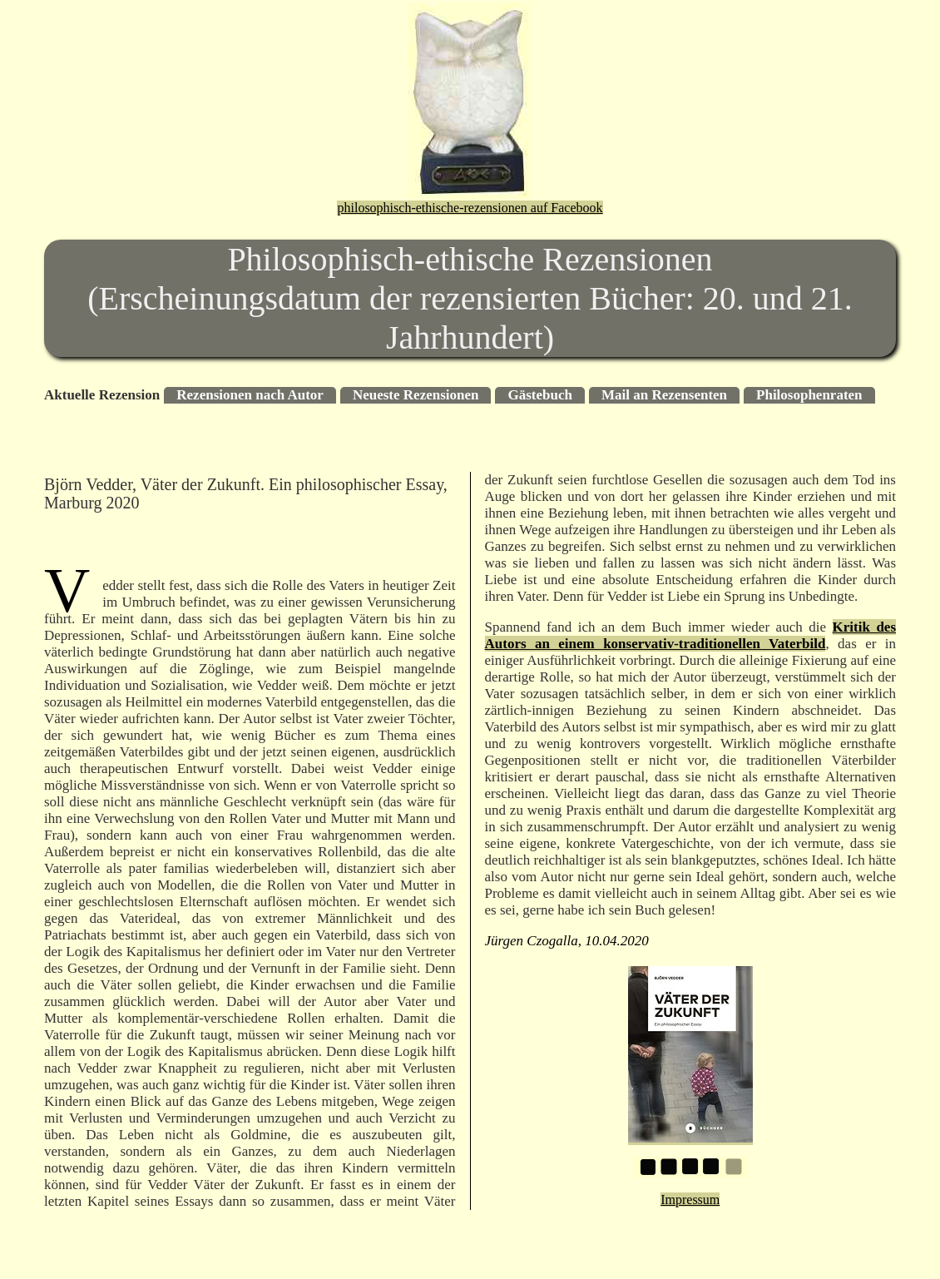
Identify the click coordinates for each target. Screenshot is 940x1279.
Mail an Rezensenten (664, 395)
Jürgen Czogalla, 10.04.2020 (567, 941)
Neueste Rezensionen (416, 395)
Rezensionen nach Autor (250, 395)
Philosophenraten (809, 395)
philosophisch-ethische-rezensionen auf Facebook (469, 208)
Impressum (690, 1199)
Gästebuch (539, 395)
